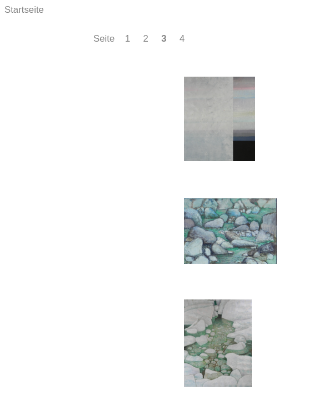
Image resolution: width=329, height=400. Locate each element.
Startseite (24, 9)
